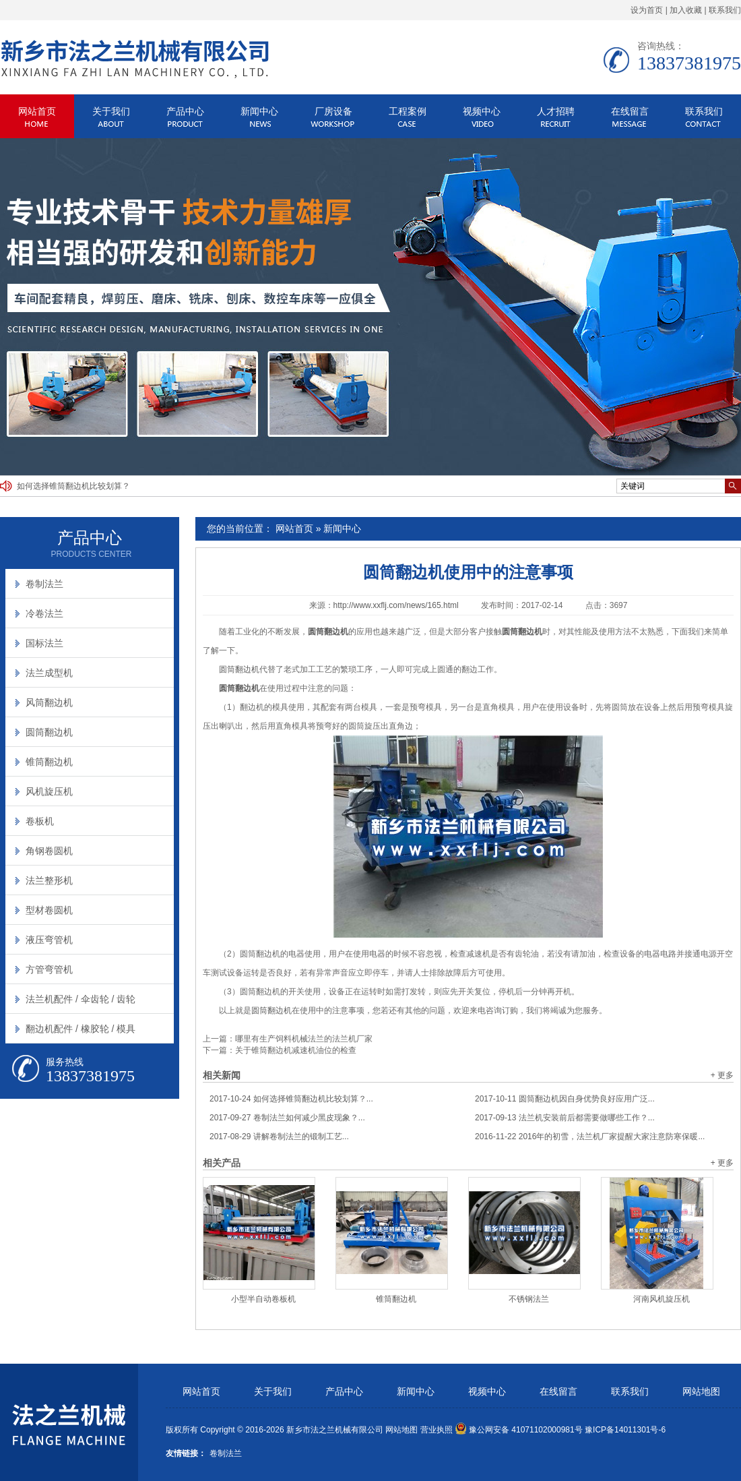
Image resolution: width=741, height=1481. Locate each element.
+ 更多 (722, 1075)
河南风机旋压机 (661, 1299)
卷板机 (40, 821)
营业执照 (436, 1429)
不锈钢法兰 (529, 1299)
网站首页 (37, 111)
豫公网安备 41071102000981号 (519, 1429)
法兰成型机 (49, 672)
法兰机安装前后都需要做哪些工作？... (565, 1117)
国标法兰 (44, 643)
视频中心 (482, 111)
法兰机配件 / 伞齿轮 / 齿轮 (80, 999)
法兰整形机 (49, 880)
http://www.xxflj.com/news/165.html (396, 605)
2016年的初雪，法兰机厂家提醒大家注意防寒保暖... (590, 1136)
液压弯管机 (49, 939)
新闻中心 (259, 111)
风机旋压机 (49, 791)
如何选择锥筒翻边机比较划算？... (291, 1099)
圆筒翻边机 (239, 669)
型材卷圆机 (49, 910)
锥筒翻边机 (396, 1299)
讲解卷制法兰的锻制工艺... (279, 1136)
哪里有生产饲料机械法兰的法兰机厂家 (304, 1039)
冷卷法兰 (44, 613)
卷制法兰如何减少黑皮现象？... (287, 1117)
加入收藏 (686, 10)
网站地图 (701, 1392)
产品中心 (185, 111)
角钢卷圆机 (49, 850)
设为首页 (647, 10)
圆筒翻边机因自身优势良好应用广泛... (565, 1099)
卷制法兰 (44, 583)
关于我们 (111, 111)
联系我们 (725, 10)
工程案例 (407, 111)
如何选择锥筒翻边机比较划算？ (73, 486)
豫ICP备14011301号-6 (625, 1429)
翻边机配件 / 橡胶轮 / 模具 (80, 1028)
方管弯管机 (49, 969)
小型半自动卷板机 (263, 1299)
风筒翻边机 (49, 702)
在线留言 (630, 111)
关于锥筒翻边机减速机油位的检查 (295, 1050)
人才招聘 (556, 111)
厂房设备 (333, 111)
